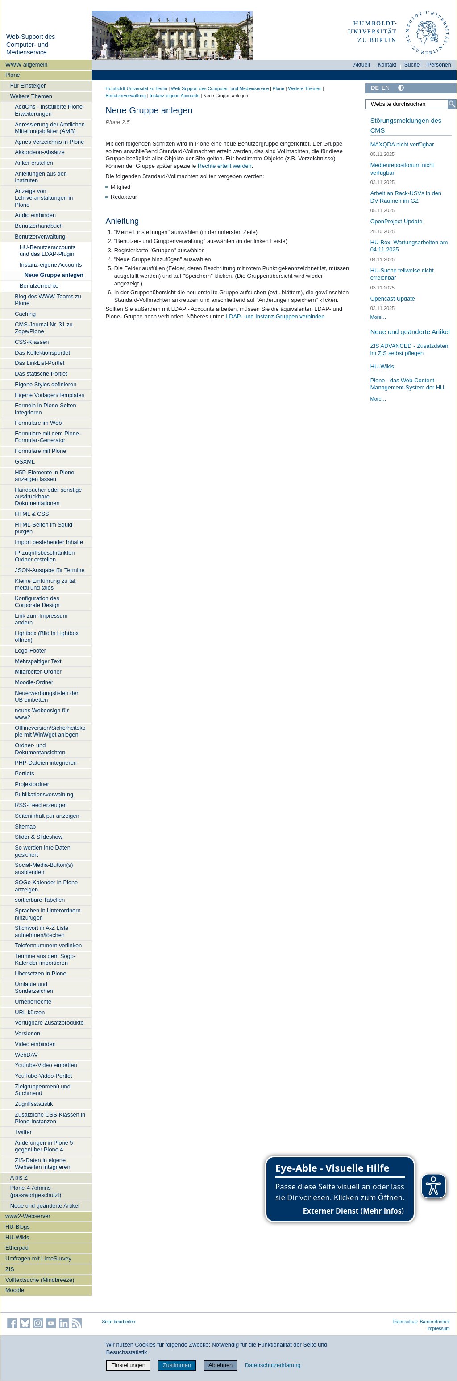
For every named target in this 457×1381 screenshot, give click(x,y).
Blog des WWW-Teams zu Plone (48, 299)
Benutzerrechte (39, 285)
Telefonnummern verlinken (48, 945)
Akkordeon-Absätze (40, 152)
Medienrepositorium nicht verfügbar (402, 169)
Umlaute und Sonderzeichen (34, 987)
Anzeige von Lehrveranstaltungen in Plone (44, 198)
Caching (25, 313)
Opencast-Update (392, 298)
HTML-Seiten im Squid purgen (43, 528)
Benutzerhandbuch (38, 225)
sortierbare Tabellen (40, 899)
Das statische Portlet (41, 373)
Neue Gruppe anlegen (54, 275)
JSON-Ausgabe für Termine (49, 570)
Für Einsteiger (28, 85)
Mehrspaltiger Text (38, 661)
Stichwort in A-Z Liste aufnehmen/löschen (41, 931)
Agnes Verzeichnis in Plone (49, 141)
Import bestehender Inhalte (49, 542)
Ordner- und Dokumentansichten (40, 748)
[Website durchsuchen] (410, 104)
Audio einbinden (35, 215)
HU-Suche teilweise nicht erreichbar (402, 274)
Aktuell (361, 65)
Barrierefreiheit (435, 1321)
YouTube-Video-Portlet (43, 1075)
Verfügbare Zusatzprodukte (49, 1022)
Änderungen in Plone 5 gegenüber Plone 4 (44, 1146)
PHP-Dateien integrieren (46, 762)
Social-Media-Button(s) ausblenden (44, 868)
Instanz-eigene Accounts (51, 264)
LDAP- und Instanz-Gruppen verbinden (275, 316)
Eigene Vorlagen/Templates (49, 395)
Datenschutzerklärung (272, 1365)
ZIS (9, 1269)
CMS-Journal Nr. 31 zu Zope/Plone (43, 328)
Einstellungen (128, 1365)
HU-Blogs (17, 1226)
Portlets (24, 773)
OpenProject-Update (396, 221)
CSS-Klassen (32, 342)
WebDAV (26, 1054)
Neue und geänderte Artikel (44, 1205)
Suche (412, 65)
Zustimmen (177, 1365)
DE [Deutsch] (375, 87)
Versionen (27, 1033)
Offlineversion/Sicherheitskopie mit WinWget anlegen (50, 731)
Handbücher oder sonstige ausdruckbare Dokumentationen (48, 496)
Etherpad (17, 1247)
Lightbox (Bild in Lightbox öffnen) (47, 636)
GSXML (25, 461)
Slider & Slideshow (38, 836)
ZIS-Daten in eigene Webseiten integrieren (42, 1163)
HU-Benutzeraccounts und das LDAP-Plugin (47, 250)
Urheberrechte (33, 1001)
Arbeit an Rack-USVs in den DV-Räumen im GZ (405, 197)
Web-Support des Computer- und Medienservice (30, 44)
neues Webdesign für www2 (42, 713)
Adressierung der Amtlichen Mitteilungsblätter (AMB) (50, 127)
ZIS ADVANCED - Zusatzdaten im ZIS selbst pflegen (409, 350)
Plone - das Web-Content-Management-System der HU (407, 384)
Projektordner (32, 784)
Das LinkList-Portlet (39, 363)
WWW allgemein (26, 64)
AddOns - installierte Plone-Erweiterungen (49, 110)
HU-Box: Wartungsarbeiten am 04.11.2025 (409, 246)
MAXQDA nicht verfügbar (402, 144)
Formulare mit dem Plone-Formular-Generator (48, 437)
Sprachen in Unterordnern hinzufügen (47, 914)
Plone (12, 74)
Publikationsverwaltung (44, 794)
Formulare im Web (38, 422)
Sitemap (25, 826)
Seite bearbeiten (119, 1321)
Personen (439, 65)
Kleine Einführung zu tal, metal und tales (46, 584)
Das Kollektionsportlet (42, 352)
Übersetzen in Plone (40, 973)
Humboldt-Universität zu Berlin (136, 88)
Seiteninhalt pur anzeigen (47, 815)
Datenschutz (405, 1321)
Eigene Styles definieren (45, 384)
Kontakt (387, 65)
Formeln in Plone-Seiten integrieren (45, 408)
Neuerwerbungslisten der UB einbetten (46, 696)
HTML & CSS (32, 514)
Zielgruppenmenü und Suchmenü (43, 1089)
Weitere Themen (31, 96)
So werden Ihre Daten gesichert (43, 851)
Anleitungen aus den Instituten (41, 177)
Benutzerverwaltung (40, 236)
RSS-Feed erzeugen (41, 805)
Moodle (14, 1290)
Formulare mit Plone (40, 451)
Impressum (438, 1328)
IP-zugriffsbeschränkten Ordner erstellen (45, 556)
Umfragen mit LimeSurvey (38, 1258)
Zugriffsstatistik (34, 1104)
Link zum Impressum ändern (41, 619)
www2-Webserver (27, 1216)
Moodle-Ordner (34, 682)
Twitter (23, 1132)
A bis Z (19, 1177)
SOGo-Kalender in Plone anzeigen (46, 885)
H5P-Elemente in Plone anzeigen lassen (44, 475)
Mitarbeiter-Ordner (38, 671)
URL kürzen (30, 1012)
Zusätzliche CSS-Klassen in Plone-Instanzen (50, 1118)
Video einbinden (35, 1044)
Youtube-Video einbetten (46, 1065)
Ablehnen (220, 1365)
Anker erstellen (34, 162)
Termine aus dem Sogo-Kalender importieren (45, 959)
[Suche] (452, 104)
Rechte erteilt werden (225, 166)
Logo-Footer (30, 650)
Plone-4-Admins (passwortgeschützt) (36, 1191)
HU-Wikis (17, 1237)
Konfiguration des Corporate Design (37, 601)
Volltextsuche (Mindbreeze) (39, 1279)
